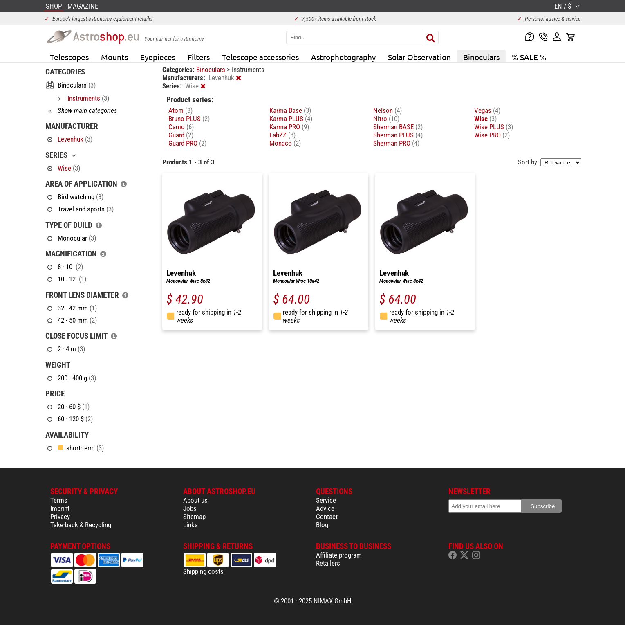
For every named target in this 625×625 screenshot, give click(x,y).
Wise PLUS (493, 127)
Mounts (114, 57)
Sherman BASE (398, 127)
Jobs (190, 508)
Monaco (285, 143)
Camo (181, 127)
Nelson (387, 110)
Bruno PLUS (189, 119)
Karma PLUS (290, 119)
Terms (58, 500)
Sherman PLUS (398, 135)
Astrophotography (343, 57)
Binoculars (481, 57)
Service (326, 500)
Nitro (386, 119)
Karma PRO (289, 127)
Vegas (487, 110)
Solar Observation (419, 57)
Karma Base (290, 110)
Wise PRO (492, 135)
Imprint (59, 508)
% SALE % (529, 57)
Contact (327, 517)
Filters (199, 57)
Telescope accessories (260, 57)
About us (195, 500)
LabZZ (282, 135)
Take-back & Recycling (80, 525)
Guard (180, 135)
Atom (180, 110)
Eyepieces (157, 57)
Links (190, 525)
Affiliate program (339, 555)
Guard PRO (187, 143)
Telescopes (69, 57)
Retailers (328, 563)
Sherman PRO (396, 143)
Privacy (60, 517)
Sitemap (194, 517)
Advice (325, 508)
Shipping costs (203, 571)
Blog (322, 525)
